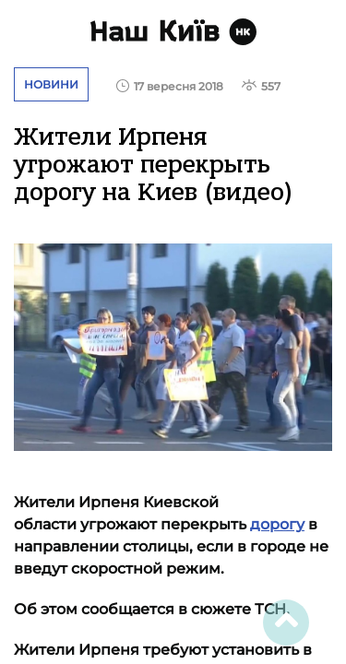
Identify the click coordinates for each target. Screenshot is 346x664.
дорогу (277, 524)
